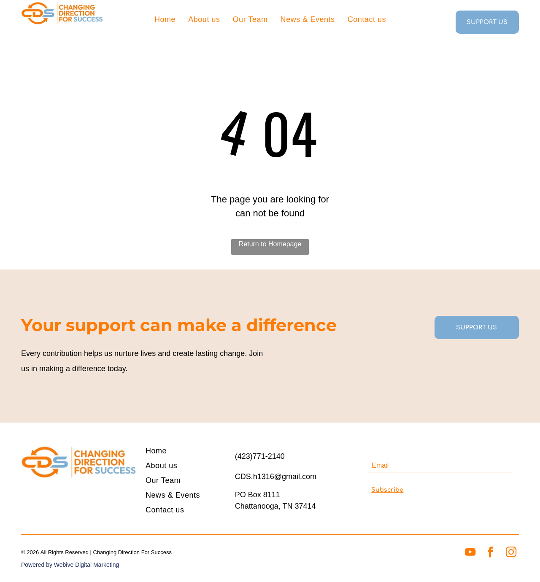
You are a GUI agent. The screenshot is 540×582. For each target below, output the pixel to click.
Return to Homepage (270, 244)
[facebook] (491, 553)
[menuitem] (165, 19)
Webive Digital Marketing (86, 564)
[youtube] (470, 553)
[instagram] (511, 553)
